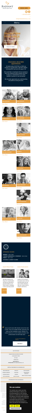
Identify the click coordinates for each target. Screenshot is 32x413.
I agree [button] (12, 405)
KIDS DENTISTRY (5, 185)
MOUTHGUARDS (26, 370)
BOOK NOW (24, 8)
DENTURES (16, 372)
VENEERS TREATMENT (21, 184)
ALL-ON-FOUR (19, 218)
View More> (5, 104)
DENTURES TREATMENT (7, 152)
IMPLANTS (16, 370)
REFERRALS (19, 151)
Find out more (11, 46)
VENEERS (16, 374)
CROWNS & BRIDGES (21, 134)
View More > (20, 104)
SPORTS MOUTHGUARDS (21, 235)
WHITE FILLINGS (20, 168)
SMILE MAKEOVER (5, 101)
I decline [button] (17, 405)
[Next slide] (27, 53)
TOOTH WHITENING (20, 118)
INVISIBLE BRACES (6, 118)
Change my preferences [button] (15, 408)
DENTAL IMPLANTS (20, 101)
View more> (5, 121)
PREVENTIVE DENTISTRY (21, 201)
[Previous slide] (24, 53)
